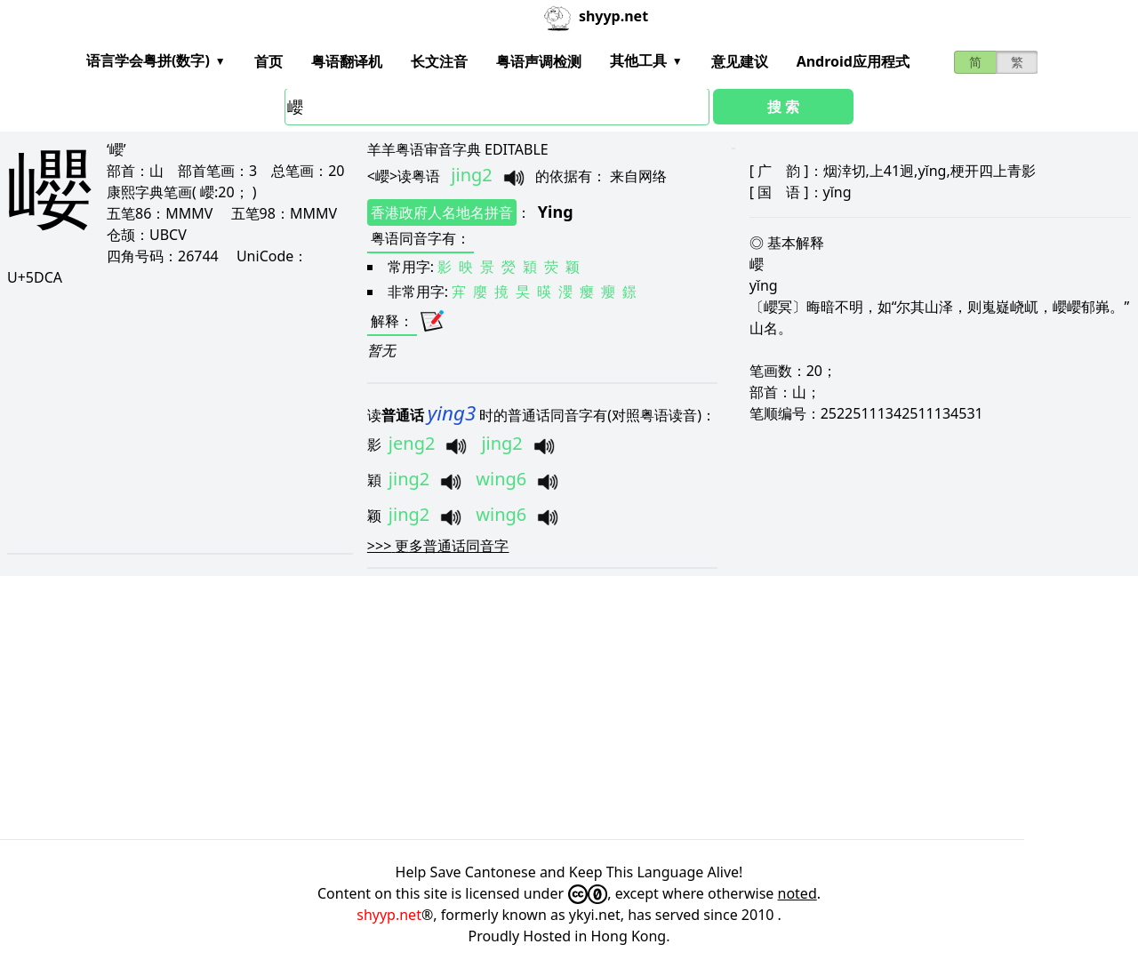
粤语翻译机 (346, 61)
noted (797, 893)
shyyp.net (389, 914)
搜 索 (783, 106)
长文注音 (439, 61)
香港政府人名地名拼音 (442, 212)
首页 (268, 61)
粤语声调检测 (538, 61)
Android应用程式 (853, 61)
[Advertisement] (179, 419)
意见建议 (739, 61)
